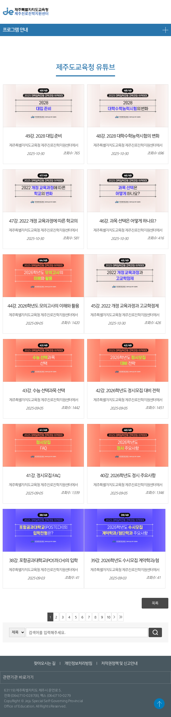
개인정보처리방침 (78, 663)
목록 (155, 603)
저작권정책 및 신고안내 (119, 663)
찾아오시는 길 (44, 663)
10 (108, 617)
